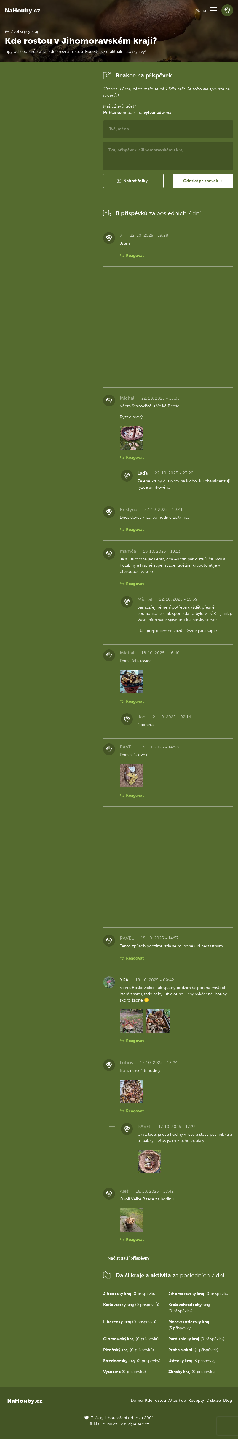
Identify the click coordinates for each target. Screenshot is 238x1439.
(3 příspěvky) (192, 1360)
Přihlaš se (112, 112)
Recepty (196, 1400)
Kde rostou (155, 1400)
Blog (227, 1400)
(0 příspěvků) (129, 1293)
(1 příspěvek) (193, 1349)
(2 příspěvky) (131, 1360)
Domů (137, 1400)
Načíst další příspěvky (128, 1258)
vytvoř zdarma (157, 112)
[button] (213, 10)
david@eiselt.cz (135, 1424)
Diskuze (213, 1400)
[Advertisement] (49, 158)
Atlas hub (177, 1400)
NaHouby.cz (22, 10)
